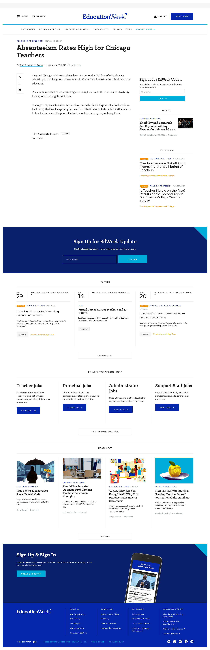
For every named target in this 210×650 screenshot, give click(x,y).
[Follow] (65, 133)
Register (22, 334)
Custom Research (171, 634)
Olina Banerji (22, 510)
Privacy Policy (116, 642)
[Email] (89, 259)
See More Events (105, 356)
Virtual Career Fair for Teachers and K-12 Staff (102, 311)
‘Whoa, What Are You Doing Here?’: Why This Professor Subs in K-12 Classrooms (123, 496)
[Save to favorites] (20, 83)
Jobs (146, 29)
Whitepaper (179, 159)
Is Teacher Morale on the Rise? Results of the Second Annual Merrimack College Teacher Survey (162, 195)
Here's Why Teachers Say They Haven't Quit (32, 492)
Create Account (31, 574)
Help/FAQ (105, 619)
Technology (118, 29)
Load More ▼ (105, 537)
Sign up (132, 259)
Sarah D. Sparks (146, 135)
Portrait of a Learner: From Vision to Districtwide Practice (162, 315)
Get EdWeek (137, 609)
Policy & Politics (66, 29)
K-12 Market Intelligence (174, 629)
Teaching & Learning (94, 29)
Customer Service (108, 624)
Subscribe (182, 16)
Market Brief (162, 29)
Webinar (51, 306)
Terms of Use (97, 642)
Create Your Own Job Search (105, 432)
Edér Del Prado (69, 512)
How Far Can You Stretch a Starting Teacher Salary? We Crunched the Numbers (172, 494)
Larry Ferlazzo (115, 517)
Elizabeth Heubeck (163, 513)
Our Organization (77, 614)
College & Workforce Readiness (166, 306)
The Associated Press (31, 65)
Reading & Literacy (36, 306)
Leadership (45, 29)
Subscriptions (138, 614)
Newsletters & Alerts (140, 619)
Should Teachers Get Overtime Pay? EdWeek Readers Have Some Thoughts (77, 491)
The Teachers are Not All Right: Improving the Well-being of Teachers (163, 167)
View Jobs (28, 411)
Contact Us (106, 609)
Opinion (134, 29)
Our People (75, 624)
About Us (74, 609)
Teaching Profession (30, 41)
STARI (51, 335)
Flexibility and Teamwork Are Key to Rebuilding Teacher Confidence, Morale (157, 126)
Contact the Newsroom (111, 628)
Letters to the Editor (110, 614)
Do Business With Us (173, 609)
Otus (173, 334)
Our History (75, 619)
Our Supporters (77, 628)
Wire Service (37, 139)
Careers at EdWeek (78, 633)
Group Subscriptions (141, 624)
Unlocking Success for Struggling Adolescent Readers (38, 313)
